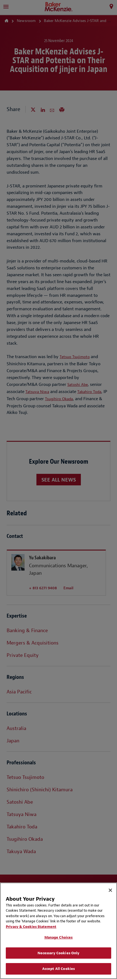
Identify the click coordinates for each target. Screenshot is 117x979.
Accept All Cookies (58, 968)
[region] (58, 931)
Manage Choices (58, 937)
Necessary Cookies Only (59, 953)
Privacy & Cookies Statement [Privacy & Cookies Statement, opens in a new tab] (31, 926)
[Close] (110, 890)
